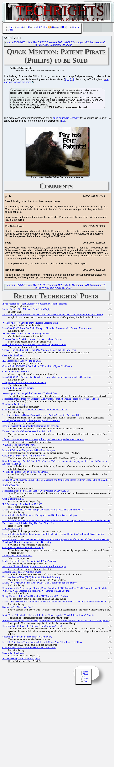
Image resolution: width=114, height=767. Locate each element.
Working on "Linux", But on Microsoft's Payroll (25, 472)
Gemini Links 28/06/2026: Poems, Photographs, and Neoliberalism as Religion (39, 516)
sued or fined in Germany (66, 118)
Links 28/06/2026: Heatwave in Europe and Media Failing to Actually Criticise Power (42, 510)
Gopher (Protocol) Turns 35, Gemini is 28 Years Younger (29, 561)
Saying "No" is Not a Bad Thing (17, 608)
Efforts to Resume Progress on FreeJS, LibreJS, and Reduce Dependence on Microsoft (43, 440)
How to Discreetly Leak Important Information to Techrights (30, 426)
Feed (10, 29)
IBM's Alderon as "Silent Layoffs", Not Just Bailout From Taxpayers (34, 304)
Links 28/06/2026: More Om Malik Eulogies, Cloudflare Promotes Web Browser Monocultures (47, 329)
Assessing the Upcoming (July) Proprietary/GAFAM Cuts (29, 394)
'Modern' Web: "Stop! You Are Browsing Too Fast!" (26, 334)
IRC (28, 27)
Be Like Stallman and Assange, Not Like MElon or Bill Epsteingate (34, 567)
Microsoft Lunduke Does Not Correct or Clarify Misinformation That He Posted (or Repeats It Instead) (50, 399)
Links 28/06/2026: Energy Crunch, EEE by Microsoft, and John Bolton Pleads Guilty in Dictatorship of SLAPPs (55, 480)
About (20, 27)
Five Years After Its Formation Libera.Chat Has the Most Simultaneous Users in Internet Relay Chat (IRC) (52, 315)
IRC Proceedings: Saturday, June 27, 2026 (22, 505)
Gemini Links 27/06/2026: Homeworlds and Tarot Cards (29, 648)
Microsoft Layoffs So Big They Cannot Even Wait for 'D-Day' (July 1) (35, 491)
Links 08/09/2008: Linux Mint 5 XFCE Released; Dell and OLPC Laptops (45, 43)
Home (11, 27)
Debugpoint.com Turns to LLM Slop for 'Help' (24, 383)
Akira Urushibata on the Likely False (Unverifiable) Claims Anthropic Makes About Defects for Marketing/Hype (55, 621)
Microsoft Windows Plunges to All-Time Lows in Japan (28, 451)
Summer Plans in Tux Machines (17, 556)
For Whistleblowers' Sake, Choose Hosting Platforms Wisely (31, 421)
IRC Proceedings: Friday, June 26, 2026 (21, 659)
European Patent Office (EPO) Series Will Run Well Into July (31, 578)
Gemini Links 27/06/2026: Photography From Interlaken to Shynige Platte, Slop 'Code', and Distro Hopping (53, 534)
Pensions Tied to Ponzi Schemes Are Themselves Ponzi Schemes (32, 340)
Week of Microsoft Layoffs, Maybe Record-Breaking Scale (30, 323)
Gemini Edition (40, 27)
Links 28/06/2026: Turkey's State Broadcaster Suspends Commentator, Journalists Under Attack (47, 378)
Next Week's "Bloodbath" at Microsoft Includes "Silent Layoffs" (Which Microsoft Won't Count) (48, 616)
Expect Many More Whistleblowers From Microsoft (26, 432)
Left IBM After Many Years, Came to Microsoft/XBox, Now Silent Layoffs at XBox (42, 643)
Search (75, 27)
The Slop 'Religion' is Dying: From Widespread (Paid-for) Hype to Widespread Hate (42, 416)
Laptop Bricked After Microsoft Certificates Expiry (26, 310)
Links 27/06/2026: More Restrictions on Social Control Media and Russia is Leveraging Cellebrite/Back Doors (54, 602)
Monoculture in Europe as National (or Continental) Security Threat (34, 345)
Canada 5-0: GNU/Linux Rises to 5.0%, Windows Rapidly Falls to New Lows (39, 350)
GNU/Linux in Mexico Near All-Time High (22, 548)
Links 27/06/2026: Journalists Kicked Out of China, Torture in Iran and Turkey (39, 583)
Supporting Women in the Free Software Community (27, 637)
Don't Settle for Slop (12, 529)
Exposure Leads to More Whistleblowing (21, 572)
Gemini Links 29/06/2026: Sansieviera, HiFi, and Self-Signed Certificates (37, 367)
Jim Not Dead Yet (10, 486)
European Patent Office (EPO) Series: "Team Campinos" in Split (32, 626)
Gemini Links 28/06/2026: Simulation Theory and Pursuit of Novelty (34, 410)
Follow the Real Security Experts (17, 388)
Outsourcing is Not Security (15, 372)
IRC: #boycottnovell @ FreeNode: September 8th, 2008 (70, 44)
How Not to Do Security (13, 405)
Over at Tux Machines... (13, 356)
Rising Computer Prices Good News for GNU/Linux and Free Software (36, 597)
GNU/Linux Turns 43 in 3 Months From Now (23, 456)
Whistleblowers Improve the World (18, 445)
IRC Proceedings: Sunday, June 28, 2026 (21, 361)
